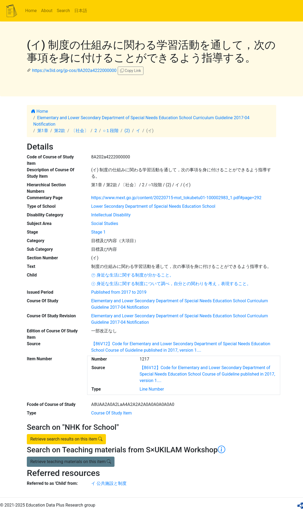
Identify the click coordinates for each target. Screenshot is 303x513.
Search (63, 10)
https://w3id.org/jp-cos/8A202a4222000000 (74, 70)
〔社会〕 (79, 130)
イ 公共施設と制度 (109, 483)
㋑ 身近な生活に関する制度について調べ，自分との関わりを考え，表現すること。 (171, 283)
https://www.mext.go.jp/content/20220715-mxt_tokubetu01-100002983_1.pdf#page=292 (176, 197)
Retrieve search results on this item (66, 439)
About (47, 10)
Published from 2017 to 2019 (118, 292)
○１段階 (111, 130)
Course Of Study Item (111, 413)
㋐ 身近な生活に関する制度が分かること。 (132, 275)
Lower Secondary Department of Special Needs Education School (153, 206)
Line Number (152, 389)
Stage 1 (98, 232)
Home (31, 10)
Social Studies (104, 223)
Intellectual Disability (111, 214)
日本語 (80, 10)
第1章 (42, 130)
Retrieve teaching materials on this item (70, 461)
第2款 (59, 130)
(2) (127, 130)
